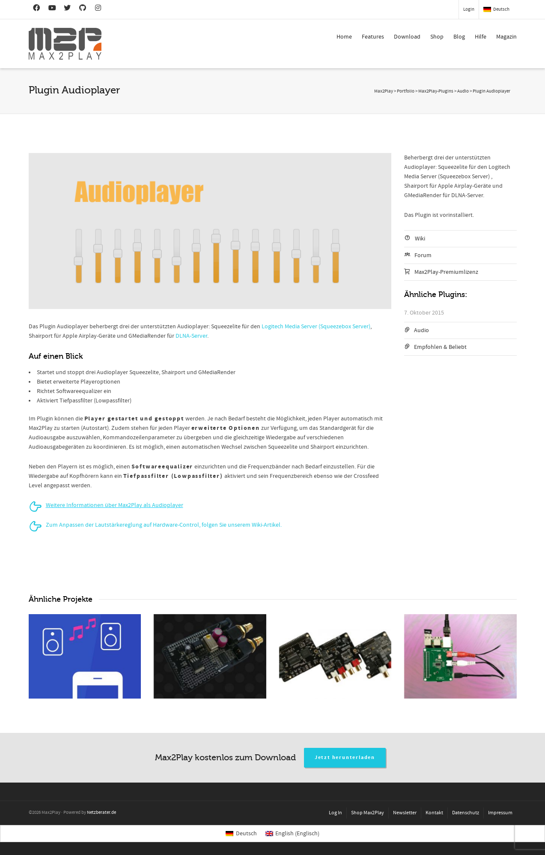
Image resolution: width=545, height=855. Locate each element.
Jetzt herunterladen (345, 757)
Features (373, 37)
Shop (437, 37)
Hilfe (480, 37)
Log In (335, 813)
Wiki (420, 239)
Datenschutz (465, 813)
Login (468, 9)
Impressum (500, 813)
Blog (459, 37)
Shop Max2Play (367, 813)
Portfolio (405, 91)
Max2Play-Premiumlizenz (446, 272)
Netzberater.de (101, 813)
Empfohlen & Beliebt (440, 347)
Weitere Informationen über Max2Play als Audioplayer (114, 505)
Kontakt (434, 813)
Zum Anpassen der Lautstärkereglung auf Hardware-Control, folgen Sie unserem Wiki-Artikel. (164, 525)
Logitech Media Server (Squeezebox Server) (316, 326)
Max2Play (383, 91)
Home (344, 37)
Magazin (506, 37)
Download (407, 37)
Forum (423, 255)
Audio (421, 330)
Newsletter (405, 813)
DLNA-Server (191, 336)
